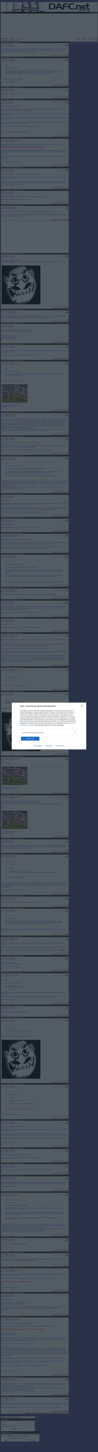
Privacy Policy (60, 746)
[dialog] (49, 726)
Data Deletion (38, 746)
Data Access (49, 746)
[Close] (82, 706)
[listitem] (49, 733)
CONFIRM (30, 738)
